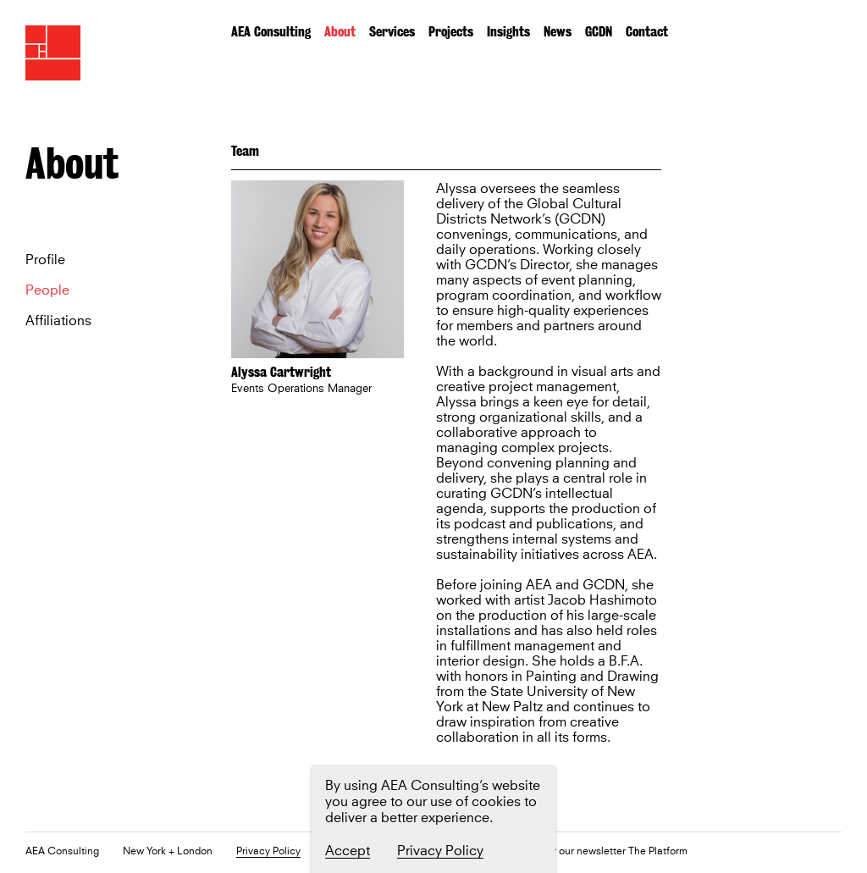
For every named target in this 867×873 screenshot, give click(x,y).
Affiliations (58, 321)
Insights (508, 32)
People (47, 290)
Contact (647, 32)
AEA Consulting (271, 32)
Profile (45, 260)
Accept (347, 851)
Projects (450, 32)
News (558, 32)
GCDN (598, 32)
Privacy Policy (268, 852)
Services (392, 32)
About (340, 32)
